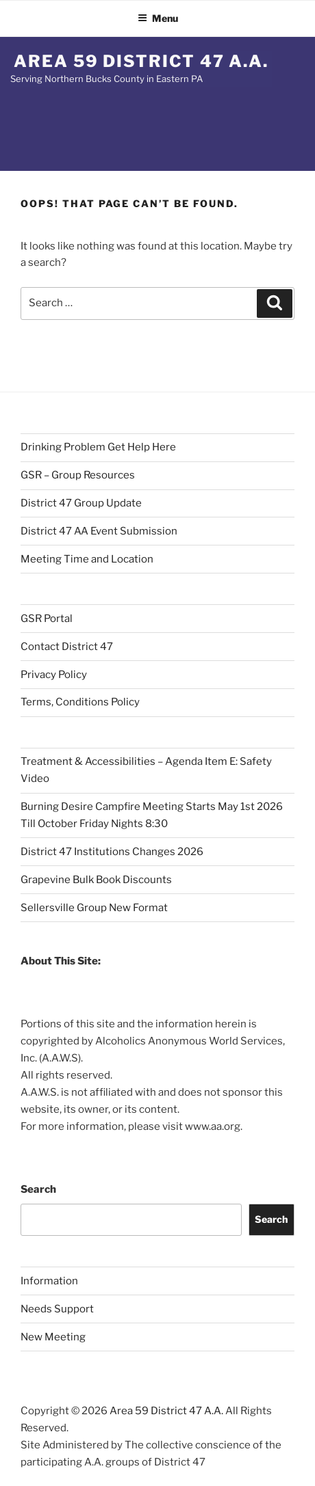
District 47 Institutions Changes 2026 (112, 852)
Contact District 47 (67, 646)
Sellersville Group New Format (94, 908)
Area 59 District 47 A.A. (141, 61)
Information (49, 1281)
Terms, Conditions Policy (80, 702)
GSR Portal (47, 618)
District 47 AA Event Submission (99, 531)
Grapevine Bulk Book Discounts (96, 880)
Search (38, 1189)
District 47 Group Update (81, 503)
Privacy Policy (54, 674)
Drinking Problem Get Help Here (98, 447)
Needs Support (57, 1309)
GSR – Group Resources (78, 475)
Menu (158, 18)
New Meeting (53, 1337)
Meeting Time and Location (87, 559)
